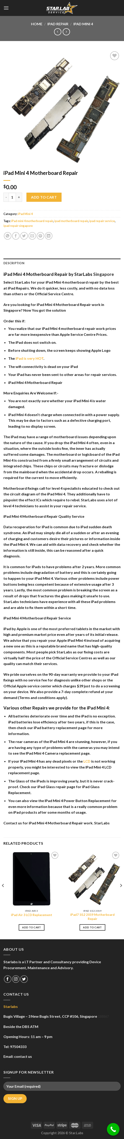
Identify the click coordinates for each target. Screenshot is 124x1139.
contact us (23, 1056)
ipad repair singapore (18, 226)
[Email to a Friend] (32, 236)
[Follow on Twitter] (24, 979)
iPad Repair (57, 24)
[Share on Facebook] (16, 236)
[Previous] (3, 894)
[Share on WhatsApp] (7, 236)
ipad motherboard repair (71, 221)
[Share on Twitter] (24, 236)
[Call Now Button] (113, 1129)
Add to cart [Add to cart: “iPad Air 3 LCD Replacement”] (31, 927)
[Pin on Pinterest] (40, 236)
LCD (86, 761)
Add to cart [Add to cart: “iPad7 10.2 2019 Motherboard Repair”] (92, 927)
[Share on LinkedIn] (48, 236)
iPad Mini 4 (83, 24)
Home (36, 24)
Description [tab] (13, 263)
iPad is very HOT (30, 358)
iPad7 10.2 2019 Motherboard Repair (92, 917)
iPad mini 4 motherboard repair (32, 221)
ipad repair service (102, 221)
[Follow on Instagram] (16, 979)
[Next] (121, 894)
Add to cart (44, 197)
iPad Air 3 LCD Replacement (31, 915)
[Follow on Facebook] (7, 979)
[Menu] (6, 7)
